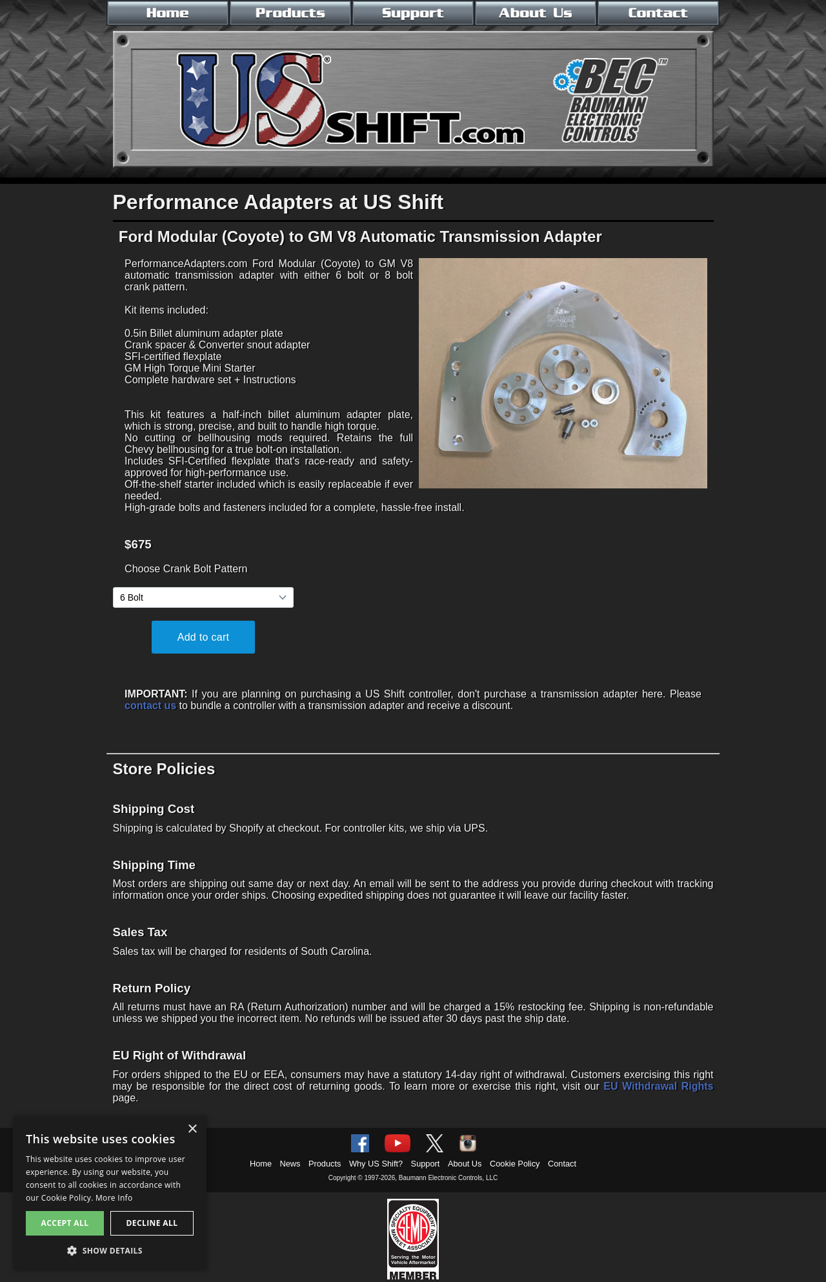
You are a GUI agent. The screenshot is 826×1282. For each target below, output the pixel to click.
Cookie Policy (515, 1163)
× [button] (192, 1129)
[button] (110, 1250)
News (290, 1163)
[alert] (109, 1192)
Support (425, 1163)
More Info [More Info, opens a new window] (114, 1197)
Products (324, 1163)
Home (261, 1163)
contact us (150, 705)
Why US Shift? (376, 1163)
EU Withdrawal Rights (658, 1086)
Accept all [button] (65, 1222)
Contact (562, 1163)
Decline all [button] (152, 1222)
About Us (465, 1163)
